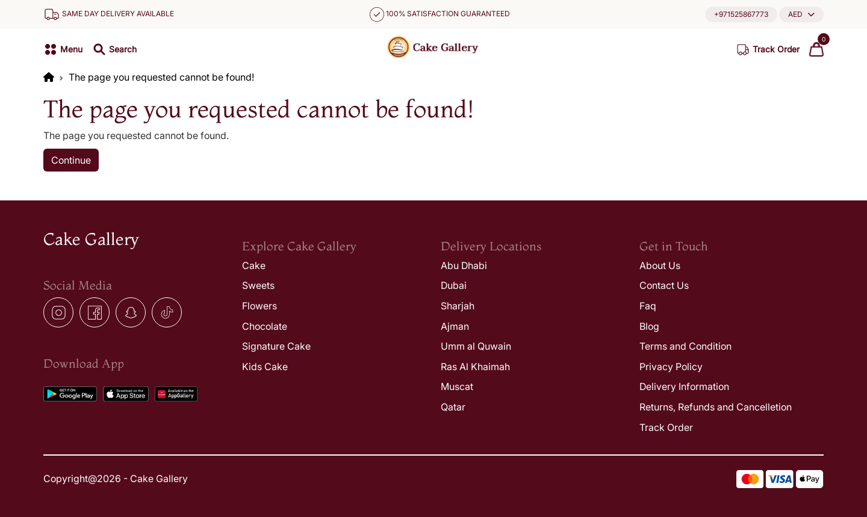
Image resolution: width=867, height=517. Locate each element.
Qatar (453, 407)
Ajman (455, 326)
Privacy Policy (671, 367)
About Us (659, 265)
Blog (649, 326)
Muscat (457, 386)
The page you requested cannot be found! (161, 77)
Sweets (258, 285)
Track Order (666, 427)
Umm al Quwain (476, 346)
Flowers (259, 306)
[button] (801, 14)
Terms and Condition (685, 346)
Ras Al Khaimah (475, 367)
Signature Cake (276, 346)
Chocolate (264, 326)
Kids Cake (265, 367)
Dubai (454, 285)
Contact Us (664, 285)
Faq (647, 306)
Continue (71, 160)
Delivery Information (684, 386)
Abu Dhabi (464, 265)
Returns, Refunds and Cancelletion (715, 407)
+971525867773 (741, 14)
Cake (254, 265)
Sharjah (457, 306)
